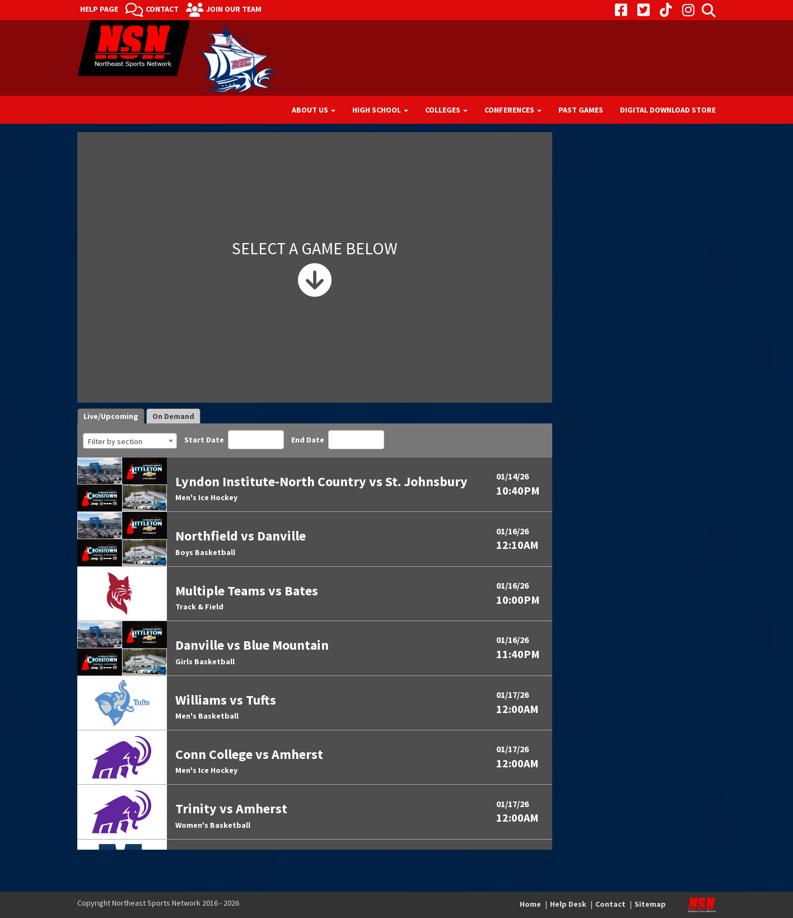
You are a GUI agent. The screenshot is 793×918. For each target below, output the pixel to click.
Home (530, 904)
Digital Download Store (668, 110)
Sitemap (650, 904)
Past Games (580, 110)
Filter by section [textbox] (115, 441)
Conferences (513, 110)
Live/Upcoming (110, 416)
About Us (313, 110)
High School (380, 110)
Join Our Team (234, 9)
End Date (337, 439)
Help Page (99, 9)
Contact (162, 9)
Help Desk (568, 904)
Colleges (446, 110)
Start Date (234, 439)
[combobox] (130, 441)
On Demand (173, 416)
